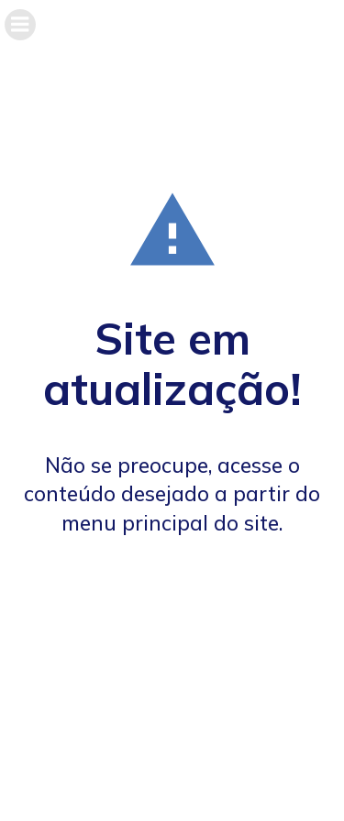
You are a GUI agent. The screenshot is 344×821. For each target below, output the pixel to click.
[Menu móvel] (20, 24)
